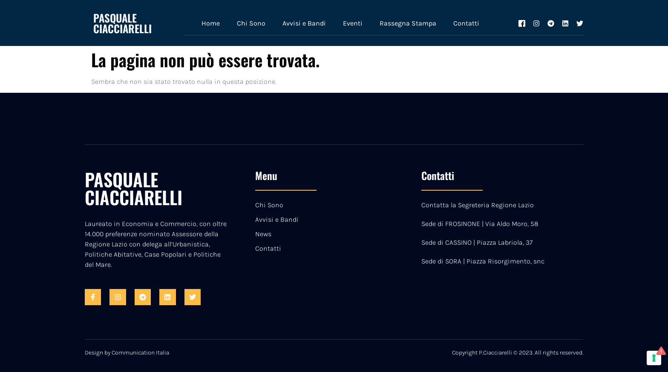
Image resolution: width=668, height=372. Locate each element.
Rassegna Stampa (408, 23)
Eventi (353, 23)
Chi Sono (251, 23)
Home (211, 23)
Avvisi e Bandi (304, 23)
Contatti (466, 23)
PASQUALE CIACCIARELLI (122, 23)
